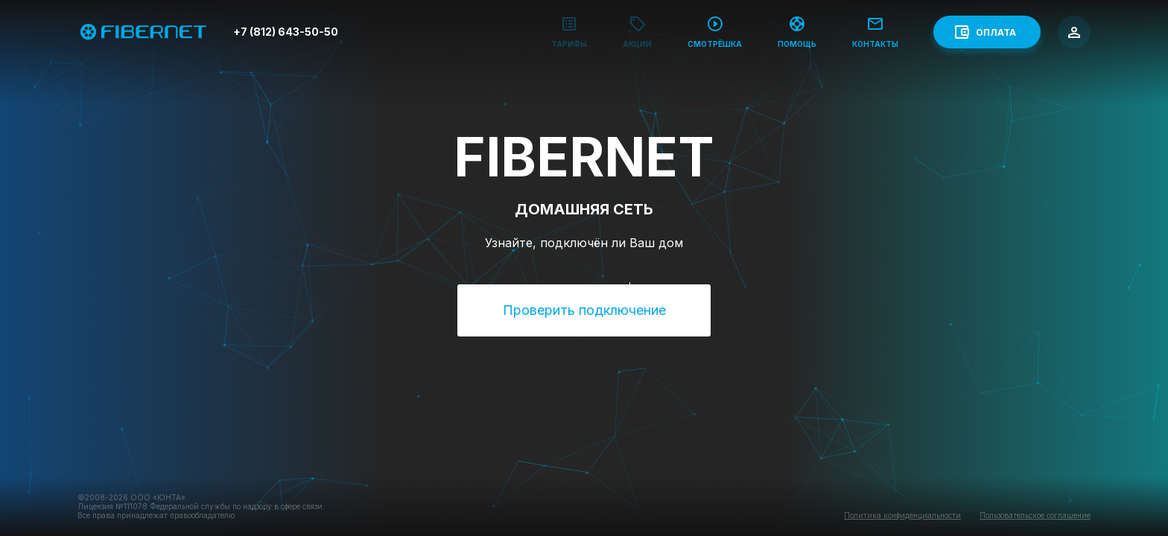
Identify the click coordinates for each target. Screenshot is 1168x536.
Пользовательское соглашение (1035, 515)
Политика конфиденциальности (902, 515)
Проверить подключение (584, 310)
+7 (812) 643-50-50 (285, 31)
